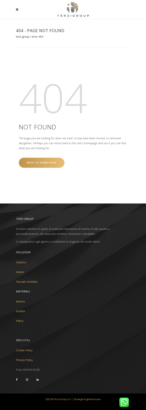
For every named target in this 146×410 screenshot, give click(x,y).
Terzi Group (22, 36)
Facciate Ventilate (27, 281)
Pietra (19, 321)
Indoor (20, 272)
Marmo (20, 301)
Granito (20, 311)
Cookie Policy (24, 350)
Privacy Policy (24, 360)
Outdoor (21, 262)
